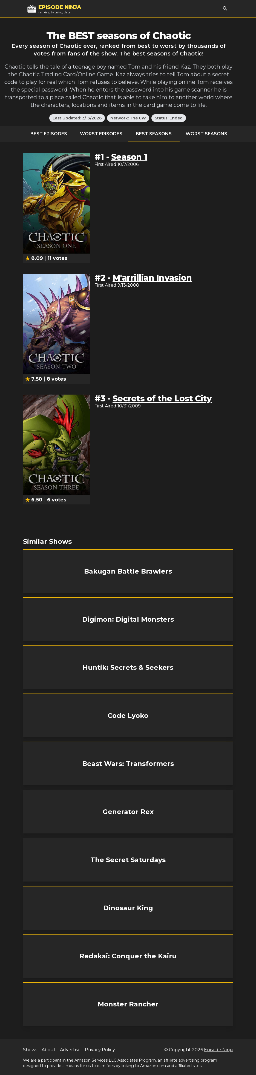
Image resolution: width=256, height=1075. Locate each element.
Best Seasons (154, 133)
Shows (30, 1049)
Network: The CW (128, 118)
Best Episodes (48, 133)
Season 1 (129, 157)
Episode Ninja (218, 1049)
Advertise (70, 1049)
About (49, 1049)
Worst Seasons (206, 133)
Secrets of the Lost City (162, 398)
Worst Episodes (101, 133)
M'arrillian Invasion (152, 278)
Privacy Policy (100, 1049)
